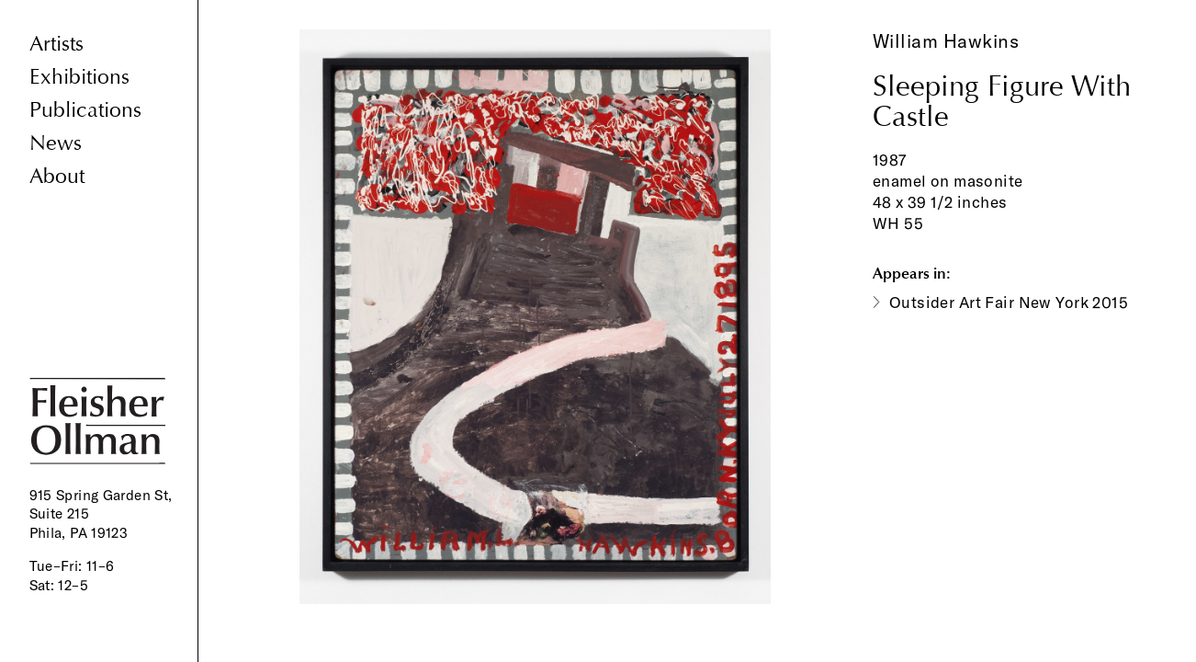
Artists (56, 43)
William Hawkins (946, 40)
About (57, 176)
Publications (85, 110)
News (55, 143)
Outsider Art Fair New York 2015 (1008, 302)
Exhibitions (79, 76)
